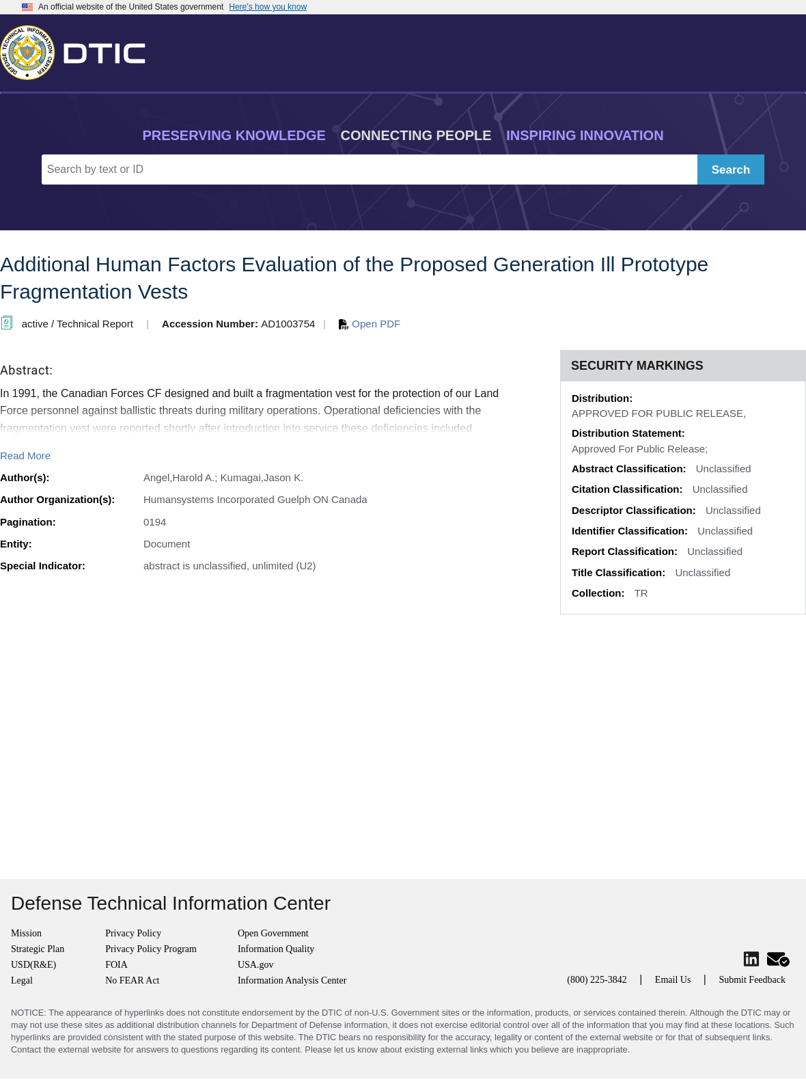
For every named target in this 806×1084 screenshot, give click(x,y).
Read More (25, 455)
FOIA (116, 965)
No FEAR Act (132, 980)
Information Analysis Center (292, 980)
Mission (26, 933)
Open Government (273, 933)
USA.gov (256, 965)
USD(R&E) (33, 965)
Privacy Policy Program (151, 949)
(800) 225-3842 (597, 980)
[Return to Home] (78, 50)
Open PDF (369, 323)
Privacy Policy (133, 933)
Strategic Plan (37, 949)
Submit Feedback (752, 980)
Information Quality (276, 949)
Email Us (673, 980)
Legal (22, 980)
